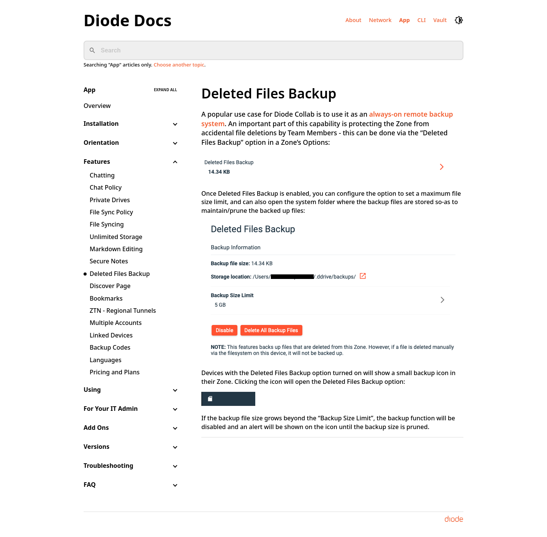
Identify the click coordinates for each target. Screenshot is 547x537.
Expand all (165, 89)
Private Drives (110, 200)
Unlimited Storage (116, 237)
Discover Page (110, 286)
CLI (421, 20)
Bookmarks (106, 298)
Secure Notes (109, 261)
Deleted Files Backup (120, 273)
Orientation (101, 142)
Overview (97, 105)
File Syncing (107, 224)
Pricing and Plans (114, 372)
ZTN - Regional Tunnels (123, 310)
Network (380, 20)
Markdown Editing (116, 249)
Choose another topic (178, 64)
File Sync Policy (111, 212)
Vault (440, 20)
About (354, 20)
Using (92, 389)
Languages (106, 360)
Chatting (102, 175)
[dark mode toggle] (458, 20)
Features (97, 161)
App (404, 20)
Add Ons (96, 427)
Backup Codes (110, 347)
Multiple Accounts (116, 322)
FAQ (90, 484)
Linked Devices (111, 335)
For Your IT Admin (111, 408)
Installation (101, 123)
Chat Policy (106, 187)
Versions (96, 446)
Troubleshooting (108, 465)
